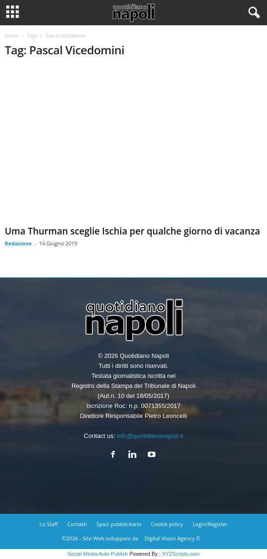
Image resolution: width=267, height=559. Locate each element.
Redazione (18, 243)
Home (11, 35)
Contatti (77, 524)
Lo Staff (49, 524)
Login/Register (210, 524)
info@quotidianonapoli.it (150, 435)
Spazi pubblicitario (118, 524)
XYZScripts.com (181, 554)
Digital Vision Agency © (172, 538)
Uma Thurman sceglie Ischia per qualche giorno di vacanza (132, 231)
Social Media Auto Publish (97, 554)
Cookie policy (167, 524)
